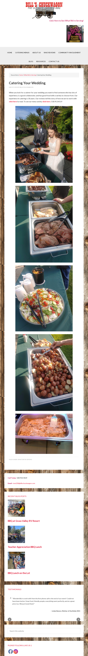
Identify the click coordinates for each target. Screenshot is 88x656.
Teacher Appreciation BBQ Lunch (25, 546)
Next (78, 619)
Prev (9, 619)
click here (13, 101)
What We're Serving (25, 459)
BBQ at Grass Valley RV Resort (24, 520)
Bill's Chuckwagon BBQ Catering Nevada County (44, 10)
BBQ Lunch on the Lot (19, 573)
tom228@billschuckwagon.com (24, 483)
